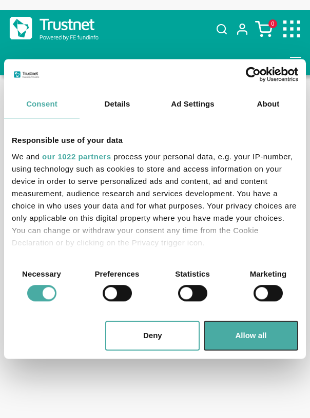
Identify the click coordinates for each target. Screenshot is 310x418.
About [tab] (268, 103)
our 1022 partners (76, 156)
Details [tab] (117, 103)
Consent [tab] (41, 103)
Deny (152, 335)
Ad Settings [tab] (192, 103)
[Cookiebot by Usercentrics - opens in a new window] (253, 74)
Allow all (251, 335)
